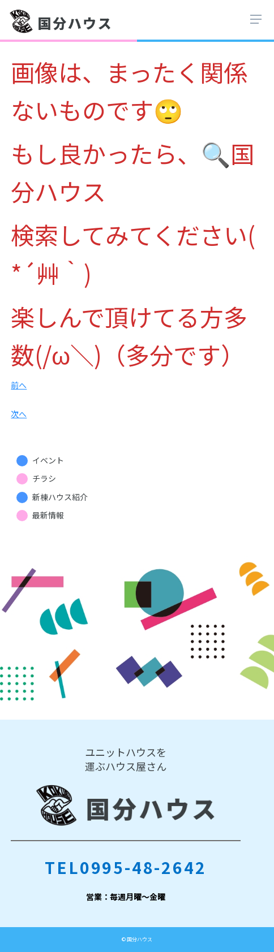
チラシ (44, 478)
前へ (19, 385)
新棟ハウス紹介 (60, 497)
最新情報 (48, 515)
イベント (48, 460)
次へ (19, 413)
